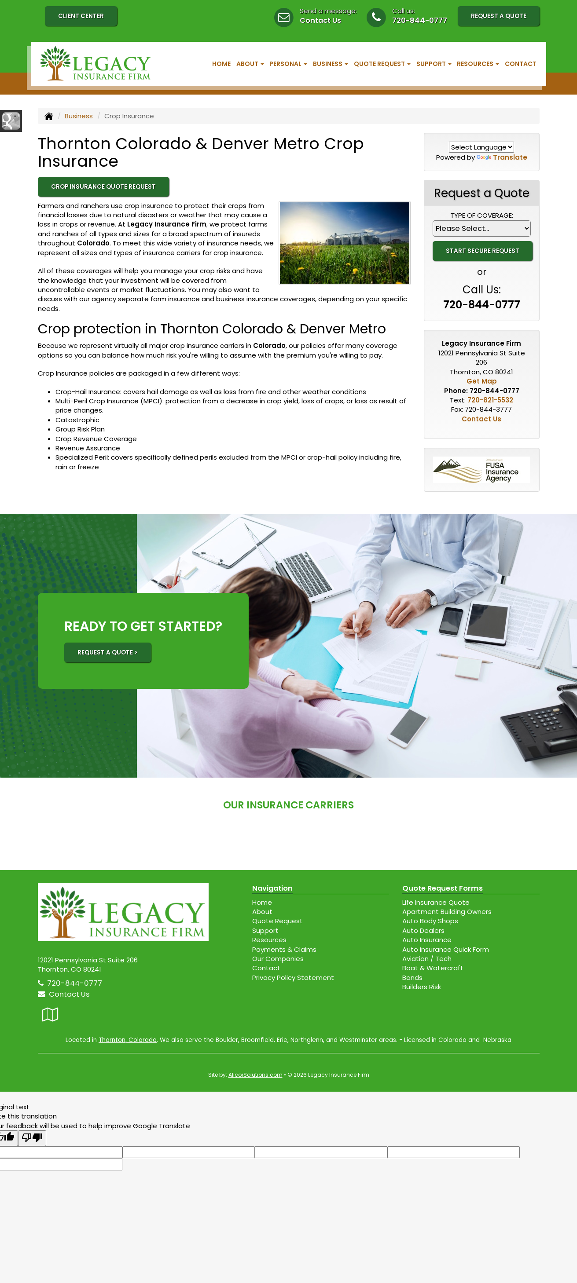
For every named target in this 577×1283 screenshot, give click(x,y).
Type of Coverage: (481, 215)
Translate (502, 157)
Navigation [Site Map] (272, 888)
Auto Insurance (427, 939)
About (262, 911)
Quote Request (277, 920)
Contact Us (320, 20)
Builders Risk (421, 986)
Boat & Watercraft (432, 967)
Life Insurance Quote (436, 902)
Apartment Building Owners (447, 911)
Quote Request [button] (382, 63)
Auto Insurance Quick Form (445, 949)
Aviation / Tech (427, 958)
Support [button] (434, 63)
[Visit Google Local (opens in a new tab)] (50, 1014)
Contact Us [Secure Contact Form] (481, 419)
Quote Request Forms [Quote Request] (442, 888)
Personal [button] (288, 63)
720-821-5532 (490, 400)
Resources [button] (478, 63)
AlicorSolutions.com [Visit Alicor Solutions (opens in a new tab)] (255, 1074)
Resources (269, 939)
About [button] (250, 63)
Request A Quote (498, 16)
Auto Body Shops (430, 920)
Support (265, 930)
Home (221, 63)
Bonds (412, 977)
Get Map (482, 381)
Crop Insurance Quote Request (103, 187)
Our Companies (278, 958)
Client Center (81, 16)
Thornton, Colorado (128, 1040)
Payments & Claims (284, 949)
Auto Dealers (423, 930)
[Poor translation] (32, 1138)
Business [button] (330, 63)
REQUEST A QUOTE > (107, 652)
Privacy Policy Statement (293, 977)
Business (79, 116)
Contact (521, 63)
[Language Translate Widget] (481, 147)
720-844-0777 (419, 20)
